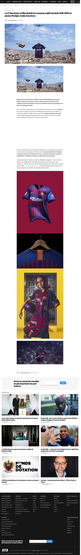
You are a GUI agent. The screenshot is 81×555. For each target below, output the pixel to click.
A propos (3, 553)
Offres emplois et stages (7, 507)
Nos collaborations (31, 553)
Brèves (3, 416)
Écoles (68, 498)
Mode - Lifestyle (12, 416)
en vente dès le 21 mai (32, 166)
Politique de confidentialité (67, 553)
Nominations (18, 513)
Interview (47, 478)
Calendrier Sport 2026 (6, 500)
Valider (63, 382)
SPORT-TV (69, 530)
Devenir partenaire (15, 553)
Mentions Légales (57, 553)
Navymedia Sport (36, 550)
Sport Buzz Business (6, 496)
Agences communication (7, 504)
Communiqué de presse (7, 526)
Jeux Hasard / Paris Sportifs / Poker (55, 478)
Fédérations (56, 500)
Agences (56, 509)
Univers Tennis (70, 521)
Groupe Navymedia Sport (72, 517)
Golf (34, 511)
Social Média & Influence (49, 447)
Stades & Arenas (18, 502)
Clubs (55, 504)
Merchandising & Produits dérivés (22, 511)
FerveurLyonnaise (71, 526)
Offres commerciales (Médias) (8, 534)
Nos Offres (4, 517)
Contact (51, 553)
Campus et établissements (72, 500)
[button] (2, 2)
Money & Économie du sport (21, 509)
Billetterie (42, 498)
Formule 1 (35, 507)
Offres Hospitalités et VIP (45, 504)
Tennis (34, 504)
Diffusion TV (42, 500)
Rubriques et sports (6, 498)
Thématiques (43, 496)
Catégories (18, 496)
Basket (34, 502)
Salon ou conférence (6, 528)
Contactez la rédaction (44, 553)
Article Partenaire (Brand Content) (9, 524)
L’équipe (37, 553)
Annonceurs (8, 553)
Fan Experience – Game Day (21, 498)
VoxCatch (69, 524)
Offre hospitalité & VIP (6, 532)
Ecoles (55, 511)
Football (13, 10)
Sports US (35, 509)
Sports (34, 496)
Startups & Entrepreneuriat (21, 500)
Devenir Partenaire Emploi (7, 521)
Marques (56, 498)
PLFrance (69, 528)
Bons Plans (4, 511)
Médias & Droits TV (19, 507)
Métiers (68, 504)
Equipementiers (8, 10)
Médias (55, 507)
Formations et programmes (72, 502)
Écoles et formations (6, 502)
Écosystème (56, 496)
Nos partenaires (23, 553)
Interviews (4, 509)
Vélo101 (68, 519)
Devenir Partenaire (6, 519)
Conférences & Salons (45, 502)
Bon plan (3, 530)
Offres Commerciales (44, 507)
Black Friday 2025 (5, 513)
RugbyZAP (69, 532)
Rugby (34, 500)
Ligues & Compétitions (59, 502)
